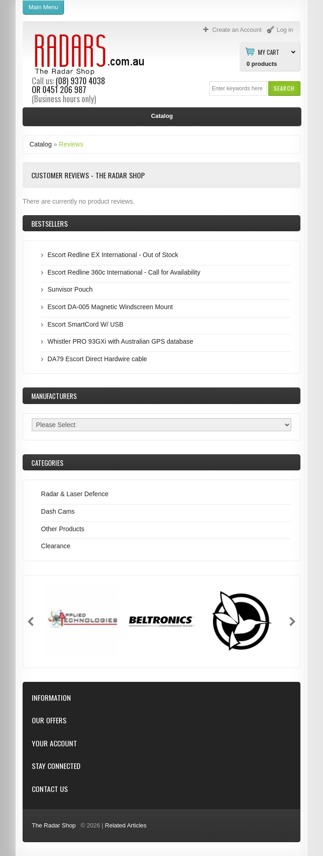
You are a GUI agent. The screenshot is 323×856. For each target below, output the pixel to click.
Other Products (62, 529)
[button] (284, 88)
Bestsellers (49, 223)
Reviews (71, 144)
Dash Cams (58, 511)
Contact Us (50, 789)
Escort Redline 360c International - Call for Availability (123, 272)
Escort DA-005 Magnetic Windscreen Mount (110, 307)
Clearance (55, 546)
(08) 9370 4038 (80, 81)
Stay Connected (56, 766)
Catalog (40, 144)
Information (51, 697)
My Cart (268, 51)
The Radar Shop (54, 825)
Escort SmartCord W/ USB (85, 324)
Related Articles (126, 825)
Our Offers (49, 720)
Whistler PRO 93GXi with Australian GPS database (120, 341)
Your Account (54, 743)
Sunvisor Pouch (70, 289)
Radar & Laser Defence (74, 494)
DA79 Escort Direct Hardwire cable (97, 359)
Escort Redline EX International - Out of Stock (112, 254)
